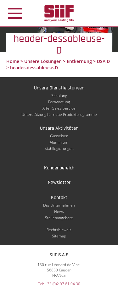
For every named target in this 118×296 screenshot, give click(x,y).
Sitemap (59, 236)
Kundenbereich (59, 168)
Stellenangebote (59, 217)
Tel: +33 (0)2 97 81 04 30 (59, 284)
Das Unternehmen (59, 205)
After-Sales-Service (59, 108)
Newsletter (59, 182)
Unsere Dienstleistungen (59, 88)
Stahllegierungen (59, 148)
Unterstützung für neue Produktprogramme (59, 114)
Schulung (59, 95)
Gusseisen (59, 136)
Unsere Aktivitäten (59, 128)
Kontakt (59, 197)
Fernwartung (59, 102)
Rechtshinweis (59, 229)
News (59, 211)
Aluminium (59, 142)
